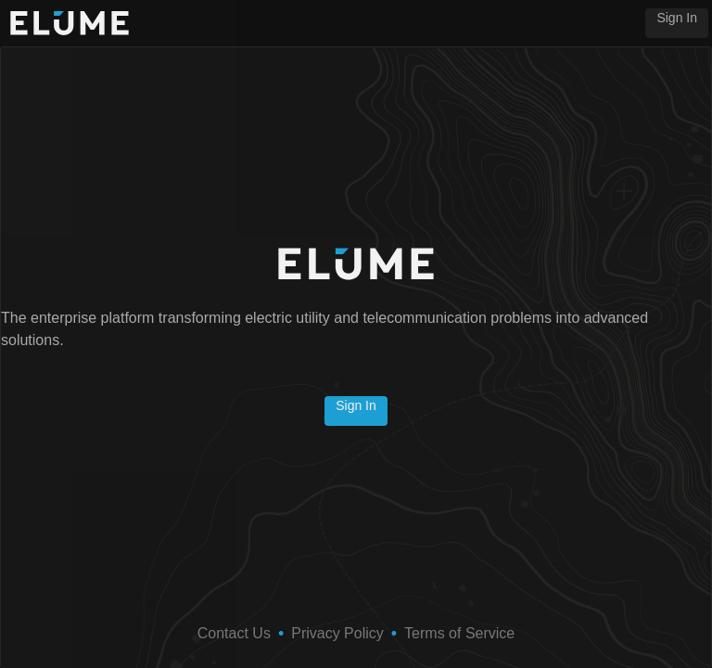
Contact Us (234, 633)
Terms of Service (459, 633)
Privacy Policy (337, 633)
